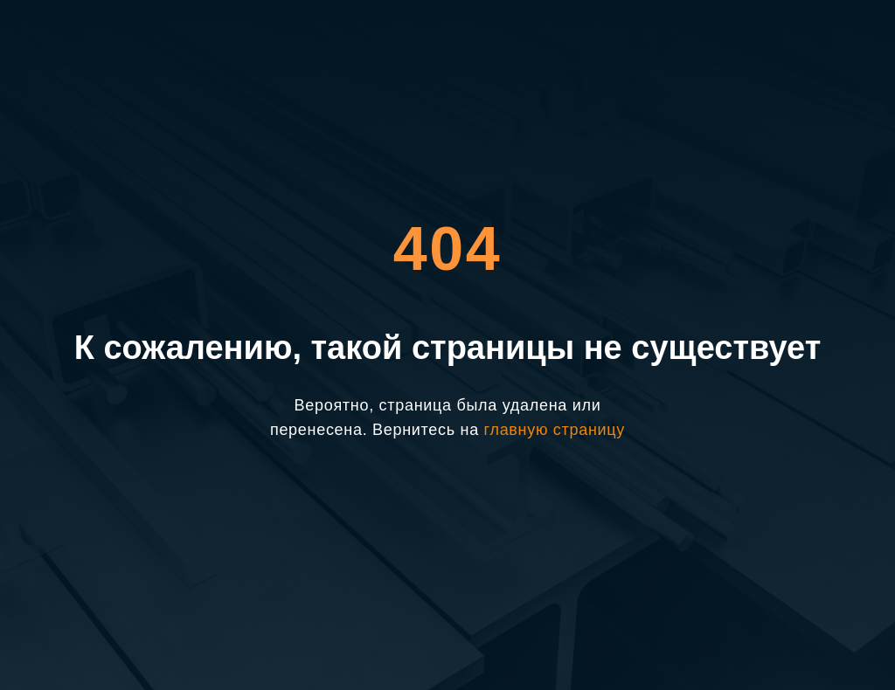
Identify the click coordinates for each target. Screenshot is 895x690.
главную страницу (554, 429)
